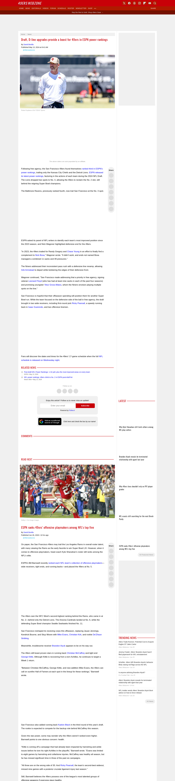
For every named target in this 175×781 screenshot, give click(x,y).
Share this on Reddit (111, 203)
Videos (45, 8)
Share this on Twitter (111, 175)
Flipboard (145, 3)
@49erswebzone (29, 50)
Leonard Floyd (35, 281)
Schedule (61, 8)
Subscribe (85, 406)
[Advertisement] (62, 216)
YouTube (150, 3)
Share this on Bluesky (111, 192)
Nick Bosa (40, 255)
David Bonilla (29, 44)
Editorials (36, 8)
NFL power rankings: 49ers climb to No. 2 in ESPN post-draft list (48, 377)
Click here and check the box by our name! (79, 421)
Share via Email (111, 209)
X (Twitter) (124, 3)
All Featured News (146, 555)
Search (155, 3)
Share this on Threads (111, 186)
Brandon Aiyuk (58, 646)
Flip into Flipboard (111, 197)
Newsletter (81, 8)
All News (150, 701)
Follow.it (72, 410)
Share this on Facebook (111, 181)
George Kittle (27, 657)
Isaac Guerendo (35, 307)
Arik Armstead (27, 270)
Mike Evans (62, 634)
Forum (53, 8)
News (27, 8)
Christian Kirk (75, 634)
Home (21, 8)
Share (153, 8)
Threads (70, 390)
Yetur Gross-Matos (52, 285)
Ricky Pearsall (78, 303)
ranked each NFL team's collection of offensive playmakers (75, 563)
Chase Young (73, 251)
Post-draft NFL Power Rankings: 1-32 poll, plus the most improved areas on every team (57, 372)
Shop (90, 8)
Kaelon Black (64, 725)
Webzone (30, 3)
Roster (71, 8)
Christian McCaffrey (76, 653)
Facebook (64, 390)
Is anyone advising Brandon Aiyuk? (132, 672)
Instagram (76, 390)
